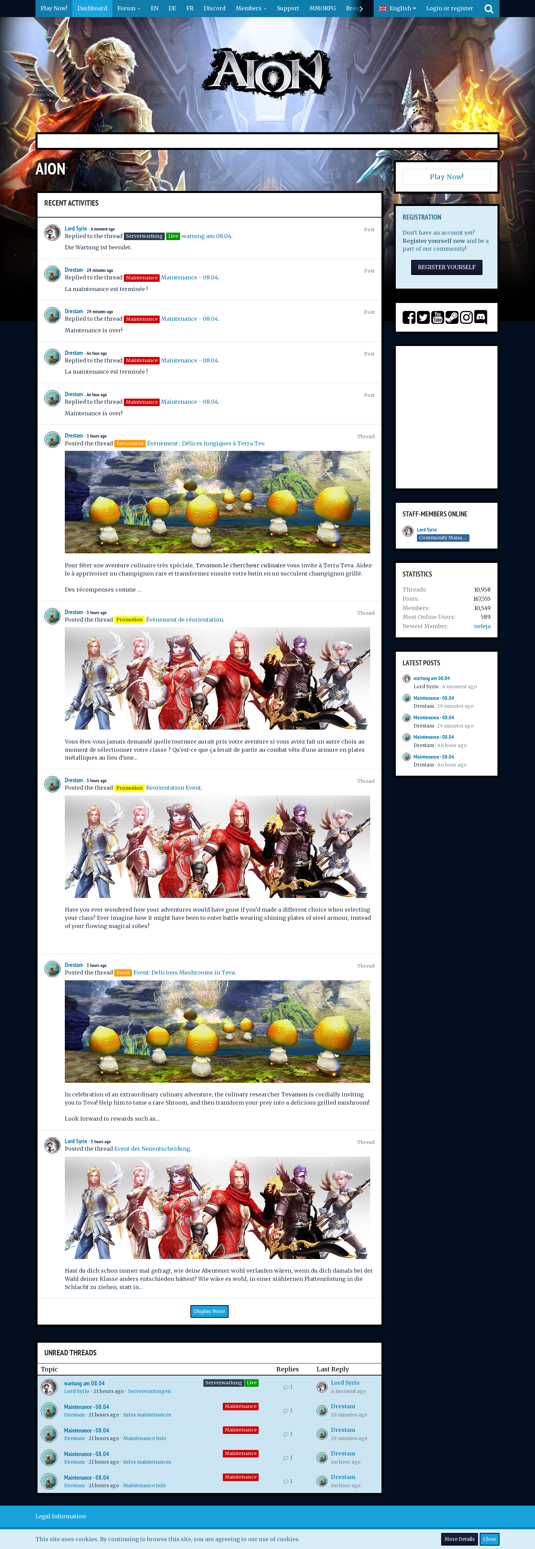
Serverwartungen (149, 1391)
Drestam (74, 270)
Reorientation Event (173, 787)
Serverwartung (223, 1383)
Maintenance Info (144, 1438)
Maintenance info (144, 1485)
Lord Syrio (76, 228)
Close (489, 1539)
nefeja (482, 626)
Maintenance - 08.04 (189, 277)
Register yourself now (434, 240)
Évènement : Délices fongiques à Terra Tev (205, 443)
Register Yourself (447, 267)
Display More (209, 1311)
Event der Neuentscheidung (152, 1148)
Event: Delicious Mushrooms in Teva (184, 972)
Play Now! (447, 177)
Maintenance (241, 1406)
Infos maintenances (147, 1415)
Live (252, 1383)
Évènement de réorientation (184, 619)
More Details (460, 1539)
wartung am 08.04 (206, 236)
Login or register (449, 8)
